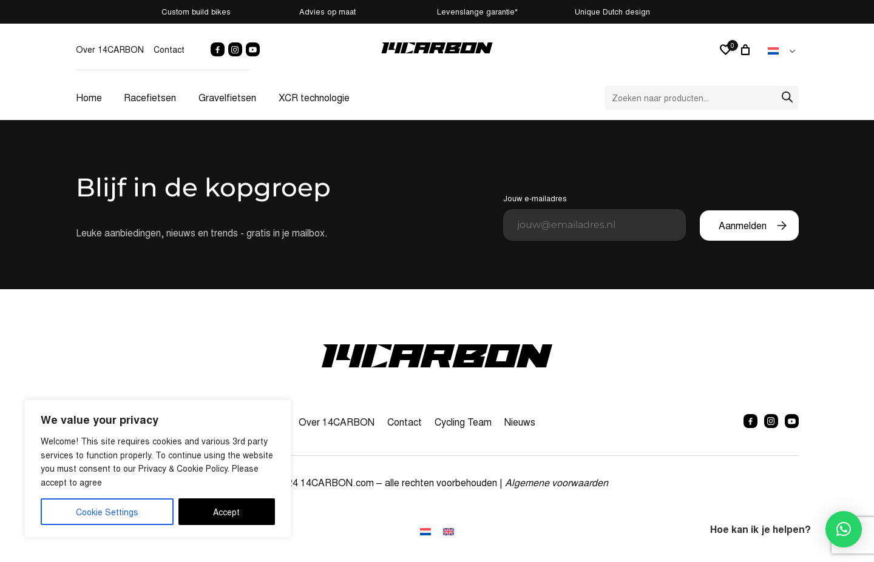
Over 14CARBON (110, 49)
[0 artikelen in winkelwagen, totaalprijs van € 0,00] (747, 49)
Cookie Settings (107, 512)
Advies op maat (326, 11)
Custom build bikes (128, 11)
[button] (843, 529)
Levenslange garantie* (529, 11)
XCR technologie (314, 97)
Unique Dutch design (743, 11)
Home (89, 97)
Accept (226, 512)
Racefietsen (150, 97)
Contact (169, 49)
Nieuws (519, 422)
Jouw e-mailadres (594, 216)
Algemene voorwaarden (556, 482)
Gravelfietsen (227, 97)
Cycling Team (463, 422)
